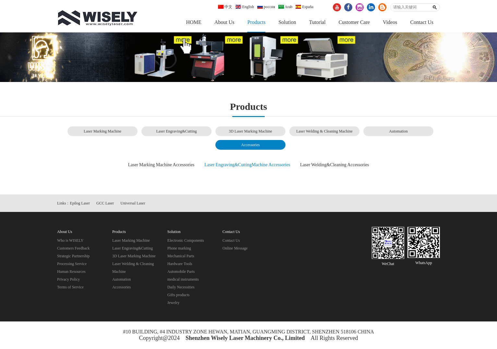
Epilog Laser (80, 203)
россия (266, 7)
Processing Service (72, 264)
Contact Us (421, 22)
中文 (225, 7)
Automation (398, 131)
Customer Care (354, 22)
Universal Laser (132, 203)
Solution (287, 22)
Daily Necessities (181, 287)
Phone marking (179, 248)
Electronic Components (185, 240)
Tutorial (317, 22)
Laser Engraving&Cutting (176, 131)
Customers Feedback (73, 248)
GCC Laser (105, 203)
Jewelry (173, 302)
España (304, 7)
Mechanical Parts (180, 256)
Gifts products (178, 295)
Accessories (250, 145)
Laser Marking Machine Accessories (161, 164)
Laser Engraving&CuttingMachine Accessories (247, 164)
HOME (193, 22)
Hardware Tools (179, 264)
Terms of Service (70, 287)
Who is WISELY (70, 240)
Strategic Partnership (73, 256)
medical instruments (183, 279)
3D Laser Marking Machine (250, 131)
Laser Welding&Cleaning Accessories (334, 164)
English (245, 7)
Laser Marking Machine (102, 131)
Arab (285, 7)
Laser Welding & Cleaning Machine (324, 131)
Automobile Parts (181, 271)
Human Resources (71, 271)
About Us (224, 22)
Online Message (235, 248)
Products (256, 22)
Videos (390, 22)
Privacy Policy (68, 279)
